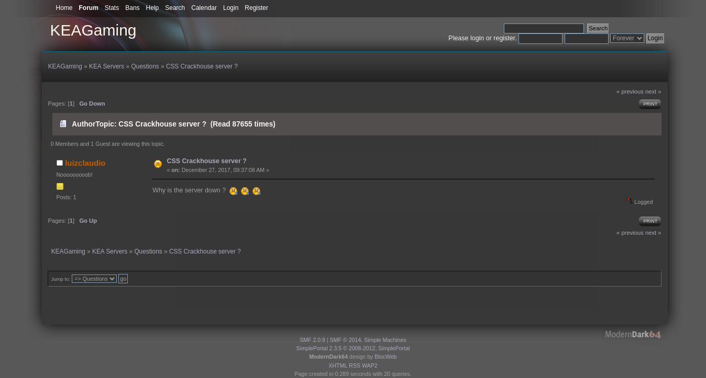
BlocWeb (385, 356)
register (504, 38)
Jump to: (60, 279)
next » (653, 91)
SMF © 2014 (345, 340)
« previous (630, 91)
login (477, 38)
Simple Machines (385, 340)
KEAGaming (93, 30)
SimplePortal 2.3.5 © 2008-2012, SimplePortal (353, 348)
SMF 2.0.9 (312, 340)
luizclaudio (85, 162)
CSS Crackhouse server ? (206, 161)
